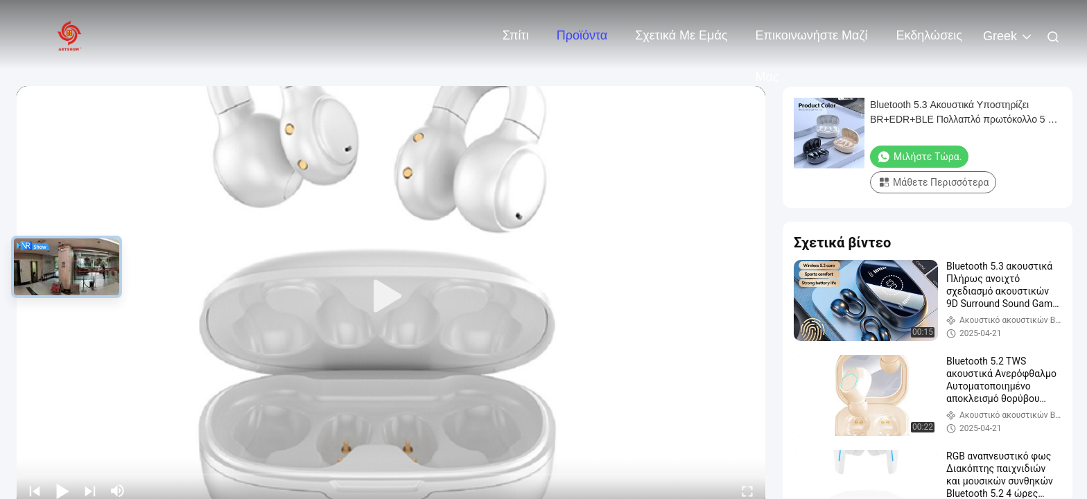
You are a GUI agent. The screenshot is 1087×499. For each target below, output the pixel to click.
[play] (391, 296)
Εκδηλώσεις (929, 35)
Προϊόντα (582, 35)
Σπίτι (516, 35)
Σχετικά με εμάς (681, 35)
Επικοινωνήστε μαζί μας (812, 42)
